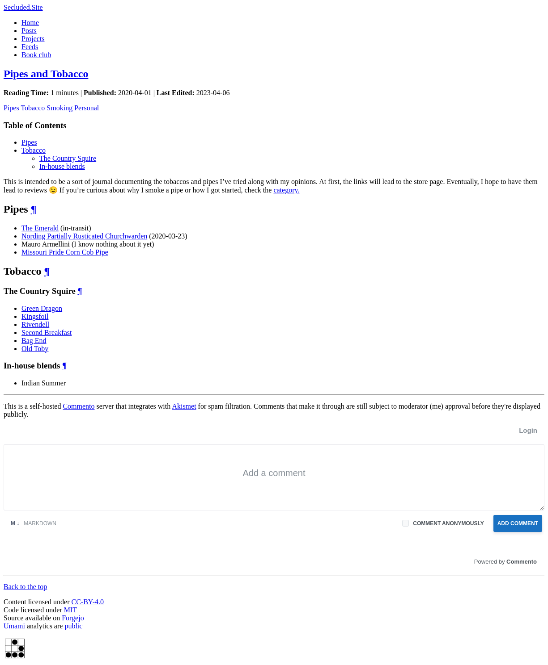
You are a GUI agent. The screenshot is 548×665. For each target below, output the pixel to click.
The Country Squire (67, 158)
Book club (36, 55)
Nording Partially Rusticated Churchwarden (84, 236)
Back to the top (25, 586)
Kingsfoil (34, 316)
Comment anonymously (448, 523)
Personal (86, 108)
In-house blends (62, 166)
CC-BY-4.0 (88, 602)
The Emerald (40, 228)
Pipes (11, 108)
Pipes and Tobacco (46, 73)
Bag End (34, 340)
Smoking (59, 108)
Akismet (184, 406)
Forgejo (73, 618)
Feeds (29, 46)
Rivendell (35, 324)
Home (30, 22)
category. (286, 190)
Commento (78, 406)
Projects (33, 38)
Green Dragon (41, 308)
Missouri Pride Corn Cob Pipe (64, 252)
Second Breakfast (46, 332)
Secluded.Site (23, 7)
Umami (14, 626)
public (73, 626)
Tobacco (33, 108)
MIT (70, 610)
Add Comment (517, 523)
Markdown (33, 523)
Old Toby (34, 348)
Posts (29, 30)
